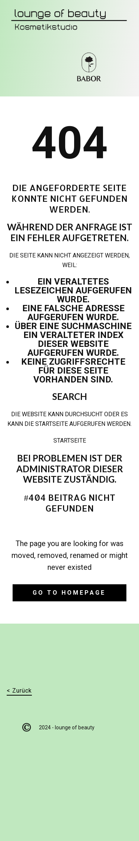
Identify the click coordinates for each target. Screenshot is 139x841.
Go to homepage (69, 592)
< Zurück (19, 690)
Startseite (69, 440)
